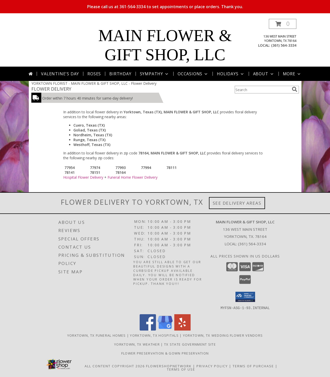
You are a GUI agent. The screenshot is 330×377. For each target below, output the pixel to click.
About (263, 74)
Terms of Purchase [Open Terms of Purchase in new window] (253, 365)
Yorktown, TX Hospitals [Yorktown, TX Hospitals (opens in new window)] (154, 335)
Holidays (230, 74)
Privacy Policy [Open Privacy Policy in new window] (212, 365)
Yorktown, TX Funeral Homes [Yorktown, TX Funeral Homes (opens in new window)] (96, 335)
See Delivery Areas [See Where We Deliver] (237, 203)
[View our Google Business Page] (165, 328)
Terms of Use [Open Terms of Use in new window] (181, 369)
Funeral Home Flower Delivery (132, 177)
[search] (295, 89)
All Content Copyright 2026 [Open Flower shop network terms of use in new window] (115, 365)
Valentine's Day (60, 74)
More (292, 74)
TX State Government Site (190, 344)
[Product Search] (262, 89)
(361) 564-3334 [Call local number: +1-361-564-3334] (283, 45)
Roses (94, 74)
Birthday (120, 74)
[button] (282, 24)
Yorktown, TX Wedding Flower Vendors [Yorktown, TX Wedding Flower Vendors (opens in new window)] (223, 335)
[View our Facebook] (148, 328)
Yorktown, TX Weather (137, 344)
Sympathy (154, 74)
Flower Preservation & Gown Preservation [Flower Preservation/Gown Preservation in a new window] (165, 353)
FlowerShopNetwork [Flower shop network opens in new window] (169, 365)
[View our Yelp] (182, 328)
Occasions (193, 74)
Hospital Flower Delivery (83, 177)
